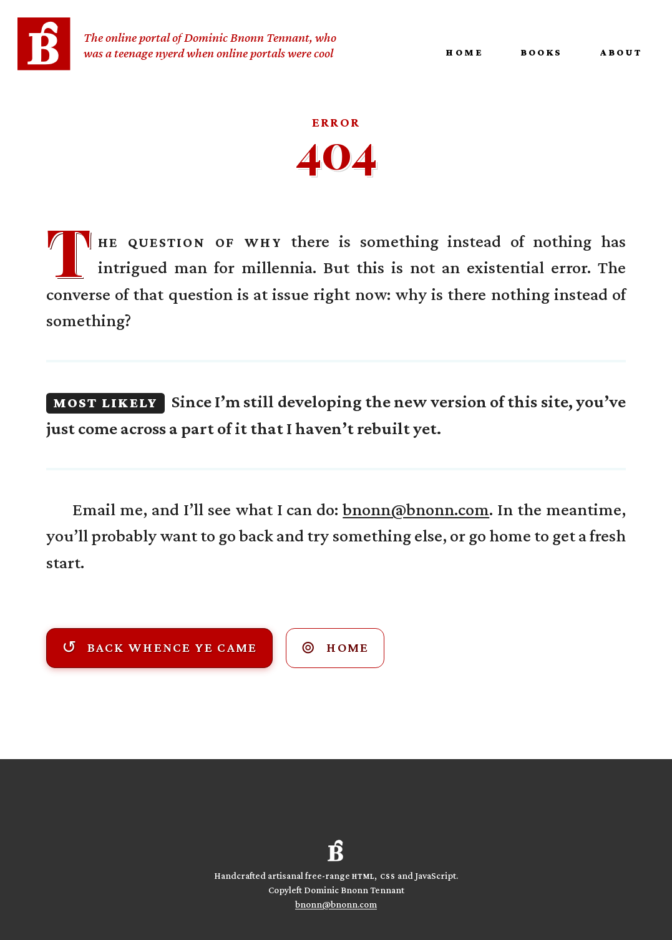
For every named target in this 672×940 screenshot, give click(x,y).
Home (464, 52)
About (621, 52)
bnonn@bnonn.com (416, 509)
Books (541, 52)
